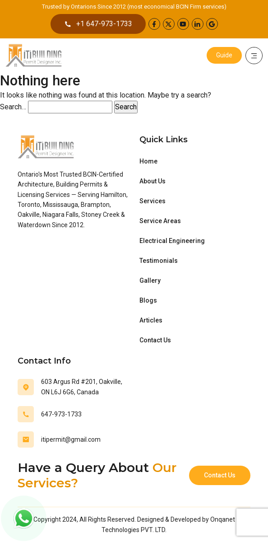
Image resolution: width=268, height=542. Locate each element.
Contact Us (155, 340)
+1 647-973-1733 (98, 24)
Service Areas (160, 220)
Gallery (150, 280)
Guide (224, 55)
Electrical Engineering (172, 240)
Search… (13, 107)
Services (152, 201)
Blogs (148, 300)
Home (148, 161)
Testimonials (158, 260)
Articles (150, 320)
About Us (152, 181)
